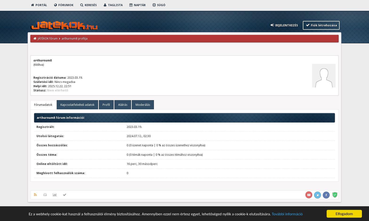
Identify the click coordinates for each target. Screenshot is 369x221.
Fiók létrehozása (321, 25)
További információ (287, 214)
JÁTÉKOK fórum (48, 38)
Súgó (158, 5)
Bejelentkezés (284, 25)
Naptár (137, 5)
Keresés (88, 5)
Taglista (113, 5)
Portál (39, 5)
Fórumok (63, 5)
